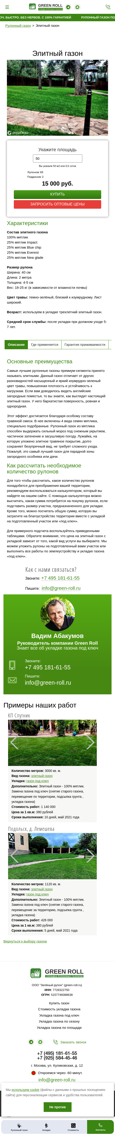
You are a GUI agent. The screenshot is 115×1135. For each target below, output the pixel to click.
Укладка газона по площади (59, 1028)
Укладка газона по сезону (59, 1021)
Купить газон (59, 1003)
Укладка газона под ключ (59, 1015)
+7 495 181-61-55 (60, 578)
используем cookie (25, 1090)
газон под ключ (37, 781)
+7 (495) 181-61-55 (106, 7)
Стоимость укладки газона (59, 1009)
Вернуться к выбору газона (25, 941)
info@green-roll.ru (61, 588)
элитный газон (42, 776)
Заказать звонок (73, 1042)
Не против (57, 1107)
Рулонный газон (18, 25)
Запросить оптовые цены (57, 204)
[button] (104, 64)
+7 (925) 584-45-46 (57, 1058)
